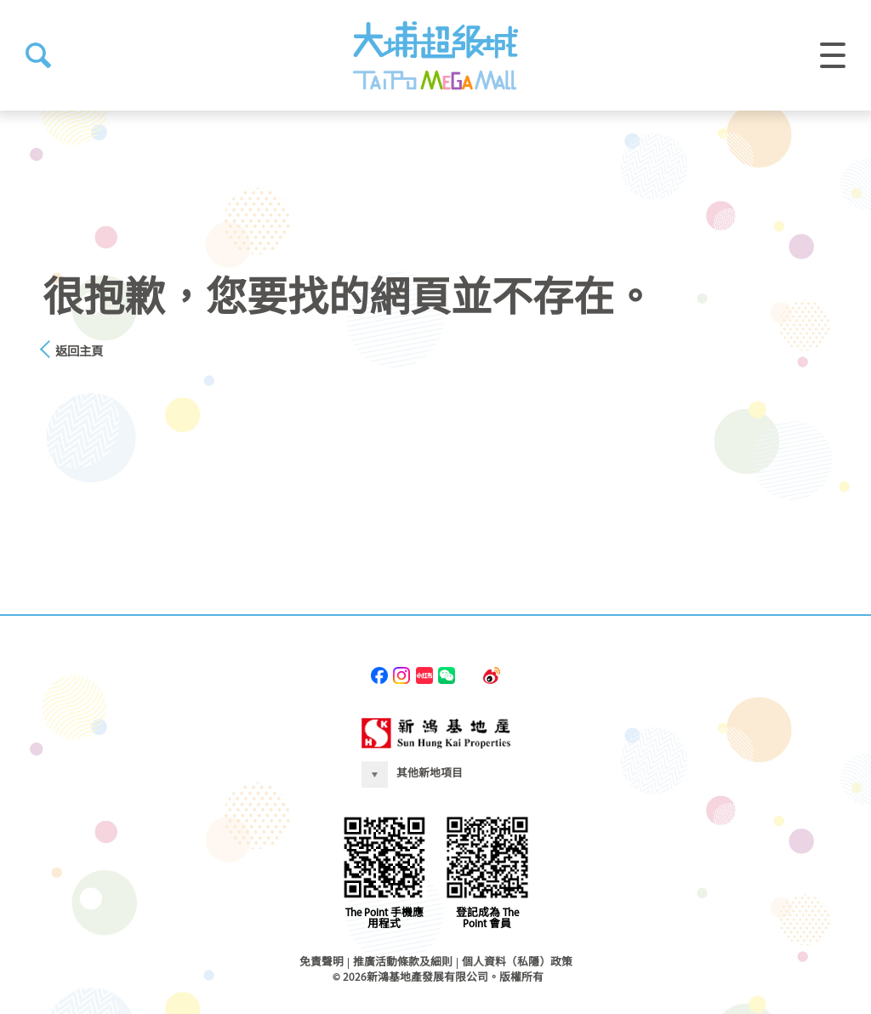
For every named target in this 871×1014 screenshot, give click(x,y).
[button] (38, 55)
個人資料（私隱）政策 (517, 962)
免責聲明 (321, 962)
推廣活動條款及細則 (403, 962)
